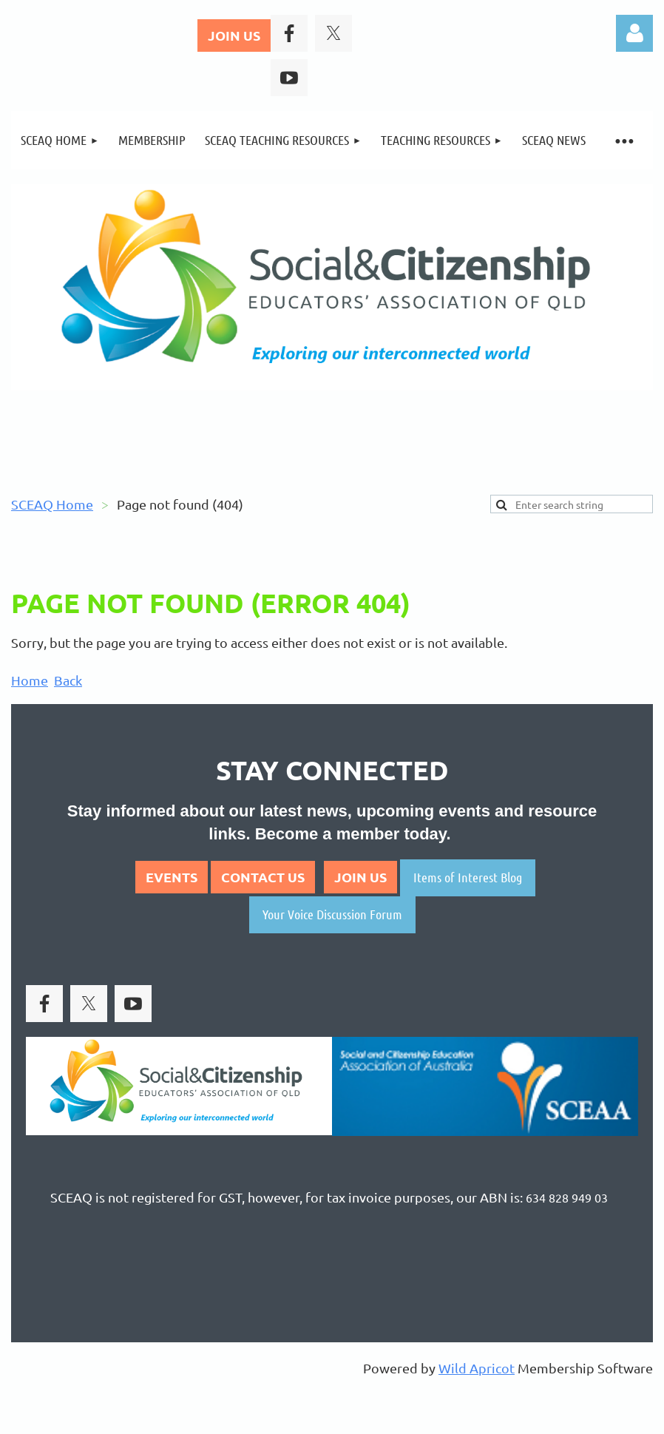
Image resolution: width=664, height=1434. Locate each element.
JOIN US (234, 35)
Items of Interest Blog (467, 877)
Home (29, 680)
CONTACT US (263, 876)
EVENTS (171, 876)
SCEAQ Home (52, 504)
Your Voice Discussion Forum (332, 914)
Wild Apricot (476, 1368)
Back (68, 680)
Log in (634, 33)
